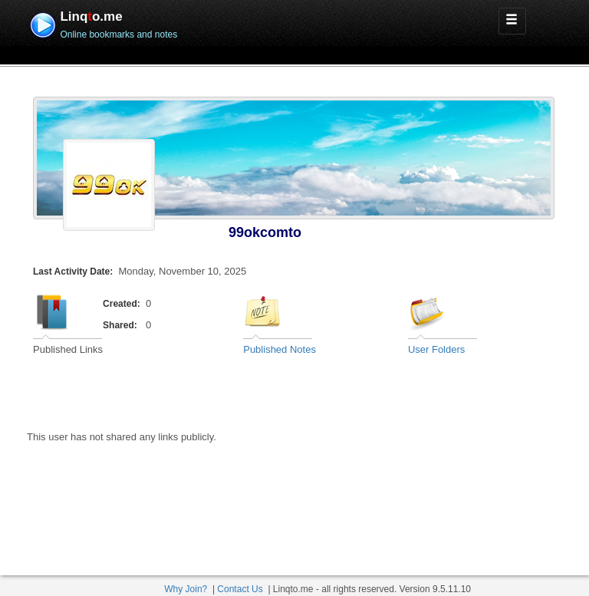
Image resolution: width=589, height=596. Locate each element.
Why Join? (185, 589)
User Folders (436, 349)
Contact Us (239, 589)
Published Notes (279, 349)
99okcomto (265, 232)
